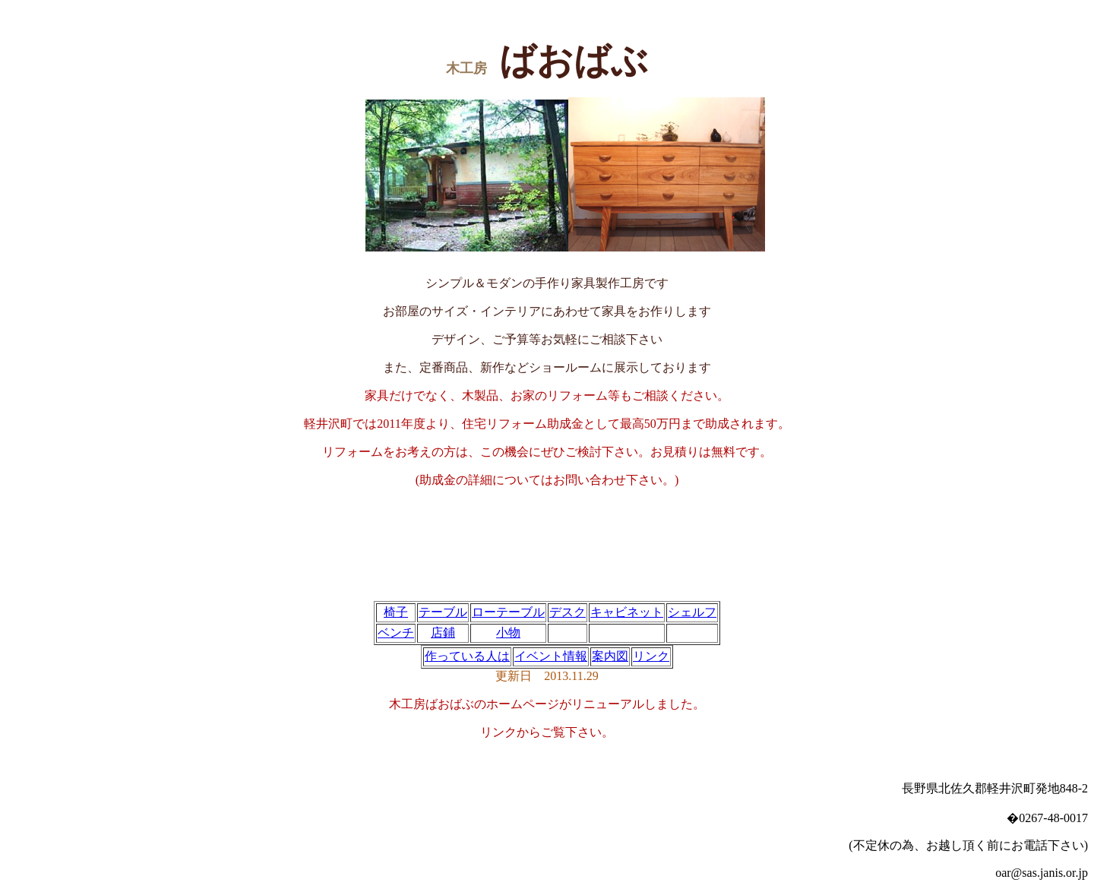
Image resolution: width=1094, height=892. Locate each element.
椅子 (396, 612)
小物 (508, 632)
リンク (651, 656)
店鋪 (443, 632)
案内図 (610, 656)
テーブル (443, 612)
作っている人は (467, 656)
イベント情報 (550, 656)
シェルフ (692, 612)
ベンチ (396, 632)
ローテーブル (508, 612)
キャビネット (626, 612)
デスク (567, 612)
